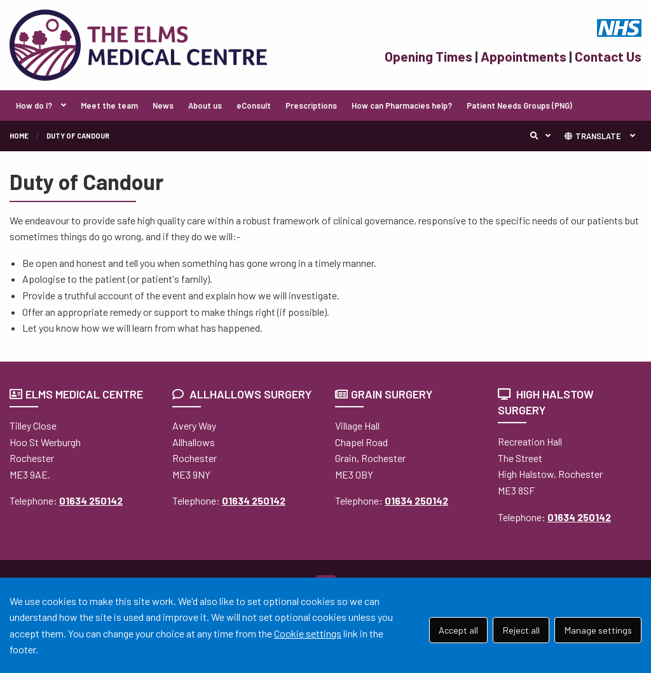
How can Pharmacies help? (402, 105)
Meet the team (109, 105)
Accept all (458, 630)
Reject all (521, 630)
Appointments (523, 56)
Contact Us (608, 56)
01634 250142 (91, 500)
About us (205, 105)
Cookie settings (307, 633)
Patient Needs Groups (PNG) (519, 105)
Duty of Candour (77, 136)
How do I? (34, 105)
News (163, 105)
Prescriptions (311, 105)
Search (543, 136)
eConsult (253, 105)
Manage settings (598, 630)
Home (19, 136)
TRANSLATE (592, 136)
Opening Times (428, 56)
